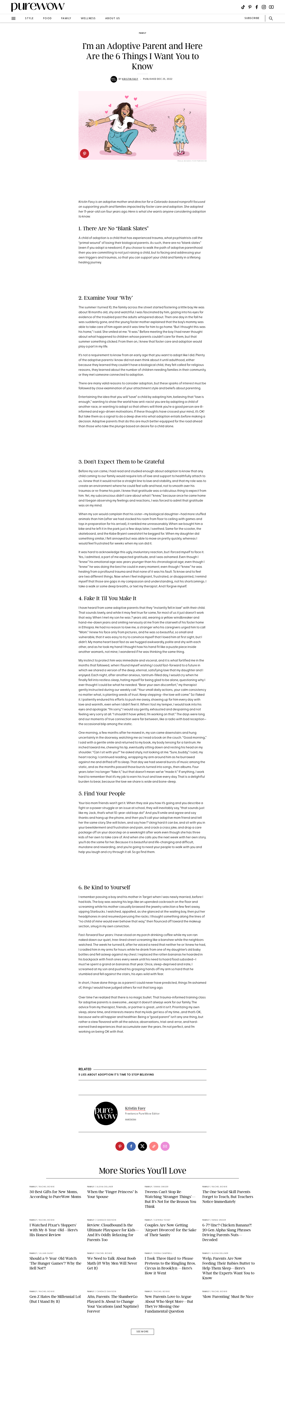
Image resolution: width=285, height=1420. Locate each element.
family (66, 18)
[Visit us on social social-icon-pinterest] (250, 7)
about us (112, 18)
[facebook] (131, 1146)
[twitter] (142, 1146)
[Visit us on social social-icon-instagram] (263, 7)
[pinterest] (84, 153)
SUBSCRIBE (252, 18)
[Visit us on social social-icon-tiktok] (243, 7)
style (29, 18)
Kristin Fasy (130, 79)
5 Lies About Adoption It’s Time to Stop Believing (116, 1074)
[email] (165, 1146)
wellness (88, 18)
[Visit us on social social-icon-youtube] (271, 7)
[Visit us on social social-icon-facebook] (257, 7)
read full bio (130, 1119)
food (47, 18)
